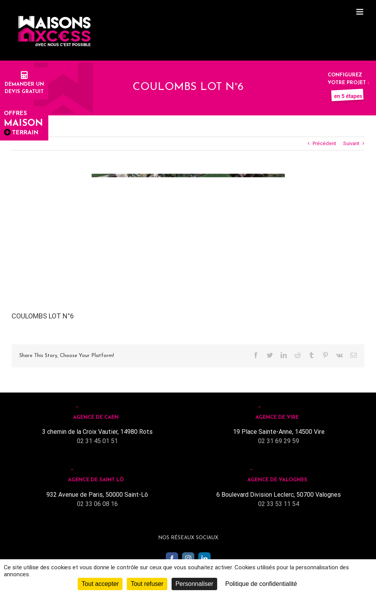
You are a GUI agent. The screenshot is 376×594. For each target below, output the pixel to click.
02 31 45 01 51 (97, 441)
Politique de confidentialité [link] (261, 583)
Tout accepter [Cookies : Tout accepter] (100, 583)
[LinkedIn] (204, 558)
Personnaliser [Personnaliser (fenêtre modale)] (194, 583)
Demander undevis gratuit (24, 84)
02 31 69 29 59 (278, 441)
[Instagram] (188, 558)
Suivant (351, 143)
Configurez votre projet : (348, 83)
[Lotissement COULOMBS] (188, 231)
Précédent (324, 143)
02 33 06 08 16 (97, 504)
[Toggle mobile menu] (360, 12)
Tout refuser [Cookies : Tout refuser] (147, 583)
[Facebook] (172, 558)
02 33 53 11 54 (278, 504)
